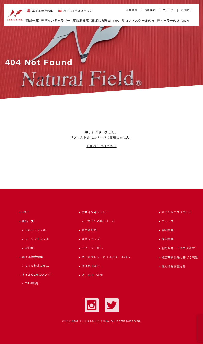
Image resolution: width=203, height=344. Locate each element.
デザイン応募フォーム (100, 220)
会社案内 (131, 10)
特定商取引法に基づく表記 (180, 257)
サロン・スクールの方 (138, 20)
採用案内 (150, 10)
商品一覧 (32, 20)
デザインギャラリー (95, 212)
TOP (25, 212)
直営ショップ (91, 238)
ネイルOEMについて (36, 274)
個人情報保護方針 (174, 266)
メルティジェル (35, 229)
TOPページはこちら (101, 146)
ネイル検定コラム (37, 265)
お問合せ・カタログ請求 (178, 248)
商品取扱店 (89, 229)
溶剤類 (29, 247)
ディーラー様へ (92, 247)
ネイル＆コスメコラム (177, 212)
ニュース (168, 10)
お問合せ (186, 10)
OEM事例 (31, 283)
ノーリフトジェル (37, 238)
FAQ (116, 20)
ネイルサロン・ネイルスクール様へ (106, 256)
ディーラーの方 (168, 20)
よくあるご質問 (92, 274)
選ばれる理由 (101, 20)
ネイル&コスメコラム (78, 10)
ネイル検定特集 (43, 10)
